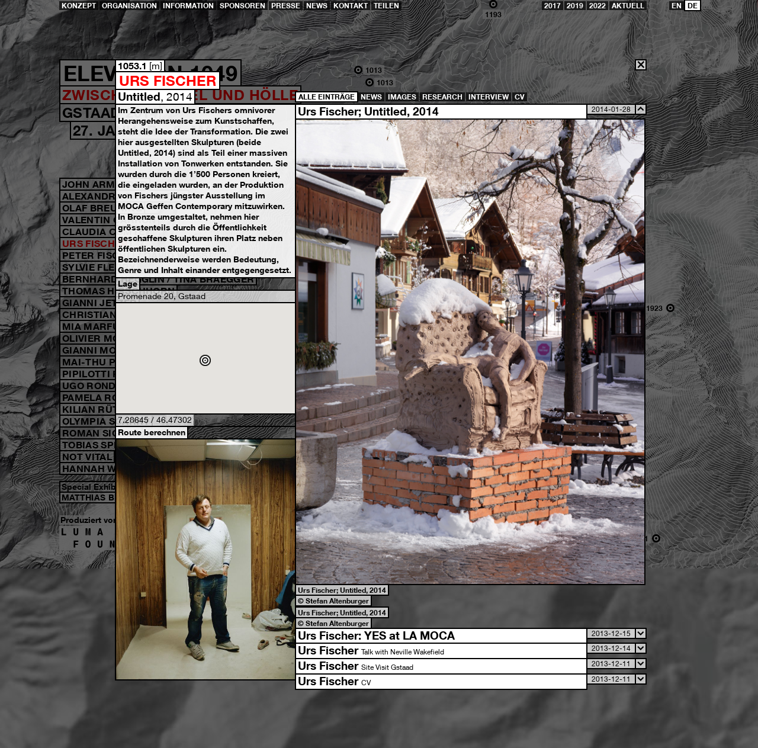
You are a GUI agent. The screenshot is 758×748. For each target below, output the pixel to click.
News (316, 5)
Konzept (79, 5)
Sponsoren (242, 5)
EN (677, 5)
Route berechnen (151, 432)
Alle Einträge (326, 96)
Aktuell (628, 5)
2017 (552, 5)
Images (402, 96)
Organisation (129, 5)
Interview (488, 96)
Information (188, 5)
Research (442, 96)
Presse (285, 5)
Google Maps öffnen (205, 358)
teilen (386, 5)
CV (520, 96)
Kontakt (350, 5)
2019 (575, 5)
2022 (597, 5)
